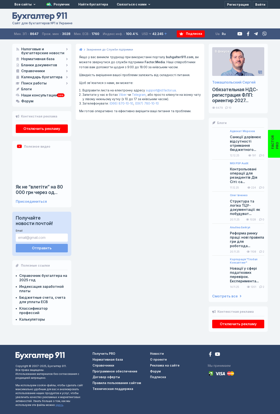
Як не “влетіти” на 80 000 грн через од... (39, 189)
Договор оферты (106, 377)
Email (19, 230)
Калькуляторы (32, 319)
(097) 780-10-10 (147, 103)
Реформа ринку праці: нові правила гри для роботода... (247, 239)
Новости (157, 353)
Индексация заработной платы (41, 288)
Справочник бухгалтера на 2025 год (43, 277)
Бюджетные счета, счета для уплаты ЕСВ (42, 299)
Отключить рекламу (41, 128)
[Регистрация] (238, 4)
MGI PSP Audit (239, 163)
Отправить (42, 248)
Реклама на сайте (165, 365)
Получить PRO (104, 353)
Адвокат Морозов (242, 131)
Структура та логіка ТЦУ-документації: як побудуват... (245, 207)
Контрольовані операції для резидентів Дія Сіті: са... (243, 175)
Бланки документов (39, 65)
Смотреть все (227, 296)
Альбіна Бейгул (240, 227)
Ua (217, 34)
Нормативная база (37, 59)
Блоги (26, 89)
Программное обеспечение (115, 371)
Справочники (33, 71)
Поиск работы (34, 83)
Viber (123, 94)
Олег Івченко (239, 195)
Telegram (139, 94)
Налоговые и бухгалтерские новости (42, 51)
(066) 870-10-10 (121, 103)
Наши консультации (39, 95)
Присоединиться (31, 201)
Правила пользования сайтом (117, 383)
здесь (59, 405)
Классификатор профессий (33, 310)
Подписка (191, 34)
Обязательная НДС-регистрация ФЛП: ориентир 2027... (235, 95)
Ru (224, 34)
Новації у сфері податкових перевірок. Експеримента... (244, 274)
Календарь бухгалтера (41, 77)
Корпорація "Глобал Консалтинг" (243, 261)
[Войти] (260, 4)
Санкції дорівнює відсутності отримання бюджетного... (245, 143)
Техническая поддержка (113, 389)
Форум (27, 101)
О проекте (158, 359)
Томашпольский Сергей (234, 82)
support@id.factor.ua (161, 90)
